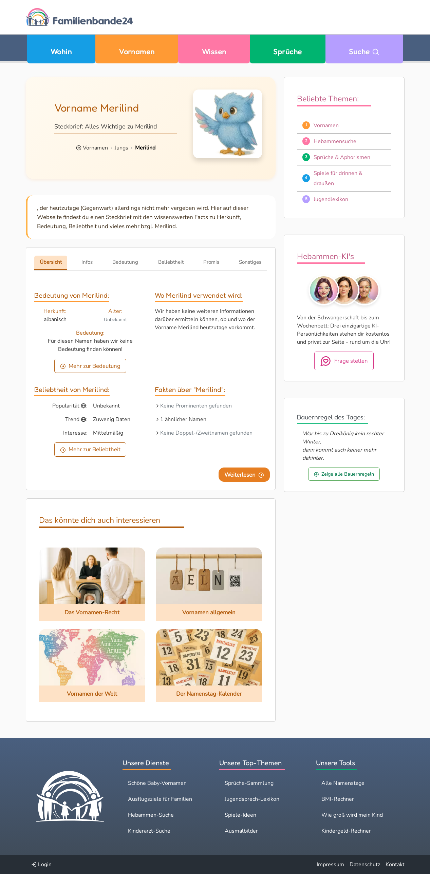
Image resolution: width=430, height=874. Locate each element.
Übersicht (51, 262)
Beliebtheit (171, 262)
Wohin (61, 51)
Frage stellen (344, 361)
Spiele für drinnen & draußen (338, 178)
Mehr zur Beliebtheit (90, 449)
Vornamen (137, 51)
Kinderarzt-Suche (149, 831)
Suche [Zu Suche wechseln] (364, 51)
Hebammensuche (335, 141)
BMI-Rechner (337, 799)
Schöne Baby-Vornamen (157, 783)
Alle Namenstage (342, 783)
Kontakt (395, 864)
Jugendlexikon (331, 199)
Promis (211, 262)
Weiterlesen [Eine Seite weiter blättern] (244, 475)
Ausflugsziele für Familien (160, 799)
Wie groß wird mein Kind (352, 815)
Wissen (214, 51)
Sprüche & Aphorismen (342, 157)
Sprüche (287, 51)
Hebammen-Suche (151, 815)
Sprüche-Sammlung (249, 783)
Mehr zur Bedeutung (90, 366)
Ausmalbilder (241, 831)
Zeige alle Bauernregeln (344, 474)
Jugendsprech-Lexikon (252, 799)
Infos (87, 262)
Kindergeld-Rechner (346, 831)
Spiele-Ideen (240, 815)
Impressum (330, 864)
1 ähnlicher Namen (183, 419)
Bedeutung (125, 262)
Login (41, 864)
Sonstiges (250, 262)
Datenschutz (365, 864)
